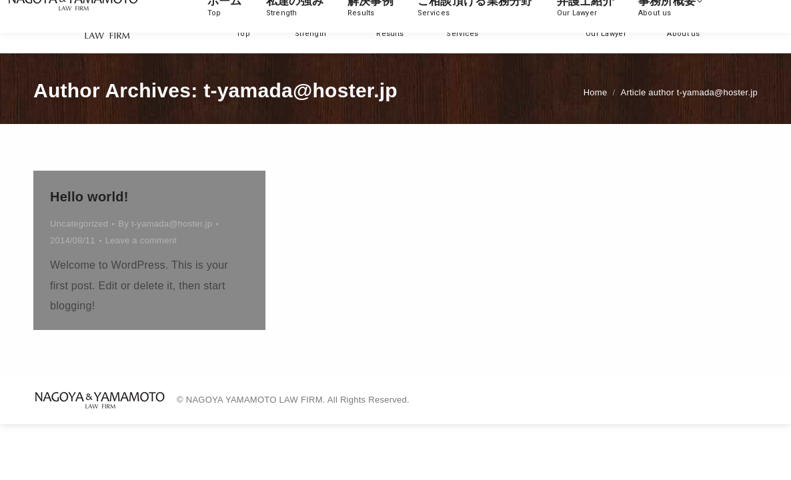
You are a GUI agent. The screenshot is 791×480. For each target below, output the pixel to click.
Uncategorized (79, 224)
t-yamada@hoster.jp (300, 90)
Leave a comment (141, 240)
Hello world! (89, 196)
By (165, 224)
